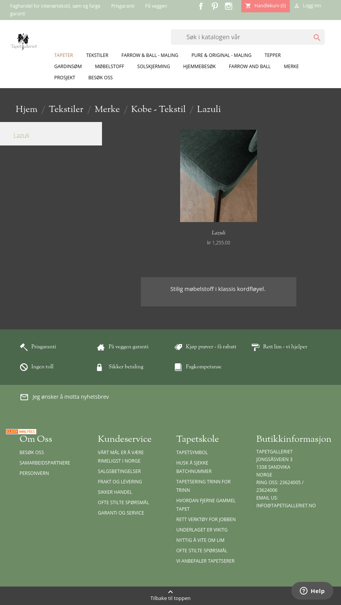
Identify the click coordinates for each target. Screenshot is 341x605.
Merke (291, 66)
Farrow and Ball (250, 66)
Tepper (273, 55)
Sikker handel (115, 492)
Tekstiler (97, 55)
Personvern (34, 473)
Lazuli (21, 135)
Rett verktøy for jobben (206, 519)
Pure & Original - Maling (221, 55)
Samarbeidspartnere (45, 463)
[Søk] (248, 37)
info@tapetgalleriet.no (286, 505)
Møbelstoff (109, 66)
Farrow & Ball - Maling (150, 55)
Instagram (228, 6)
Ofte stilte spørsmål (123, 502)
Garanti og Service (121, 513)
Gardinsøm (68, 66)
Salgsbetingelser (119, 471)
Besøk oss (101, 77)
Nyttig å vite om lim (200, 540)
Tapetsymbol (192, 452)
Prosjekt (64, 77)
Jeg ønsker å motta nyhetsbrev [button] (64, 397)
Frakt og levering (120, 481)
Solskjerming (153, 66)
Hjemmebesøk (199, 66)
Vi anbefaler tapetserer (205, 561)
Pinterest (215, 6)
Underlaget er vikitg (201, 529)
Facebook (201, 6)
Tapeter (63, 55)
